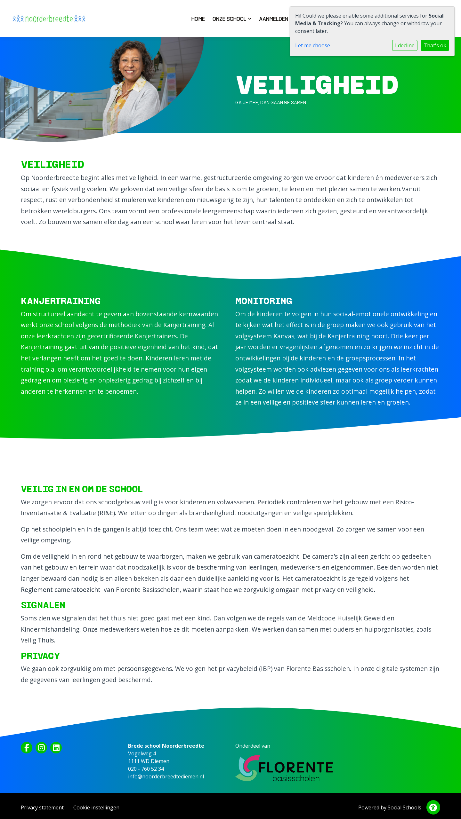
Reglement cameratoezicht (61, 589)
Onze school (232, 18)
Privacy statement (42, 807)
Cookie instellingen (96, 807)
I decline (405, 45)
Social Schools (404, 807)
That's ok (435, 45)
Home (198, 18)
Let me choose (312, 45)
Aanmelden (276, 18)
